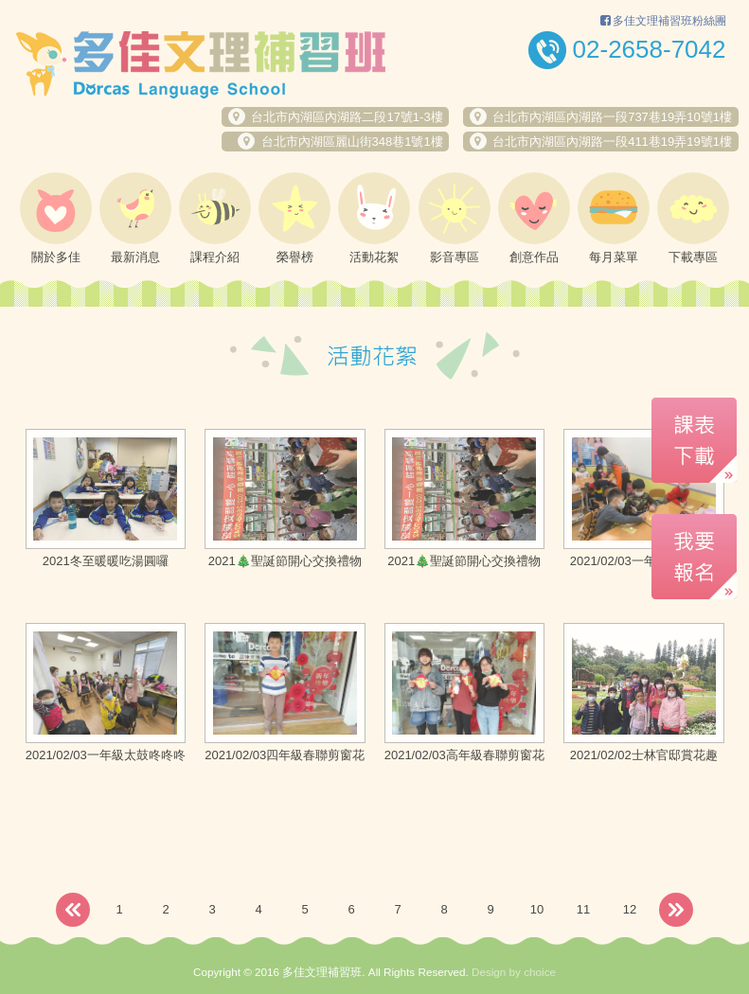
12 (629, 909)
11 (583, 909)
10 (537, 909)
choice (540, 972)
